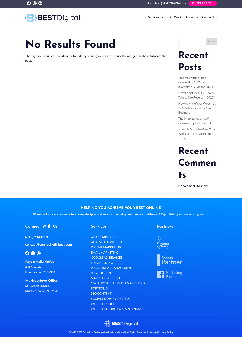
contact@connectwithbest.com (48, 244)
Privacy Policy (165, 332)
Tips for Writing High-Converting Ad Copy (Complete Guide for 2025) (195, 82)
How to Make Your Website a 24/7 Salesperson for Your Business (197, 108)
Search (211, 41)
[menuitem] (156, 17)
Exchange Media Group (105, 332)
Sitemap (152, 332)
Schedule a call (202, 3)
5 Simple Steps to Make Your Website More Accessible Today (196, 133)
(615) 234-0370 (171, 3)
